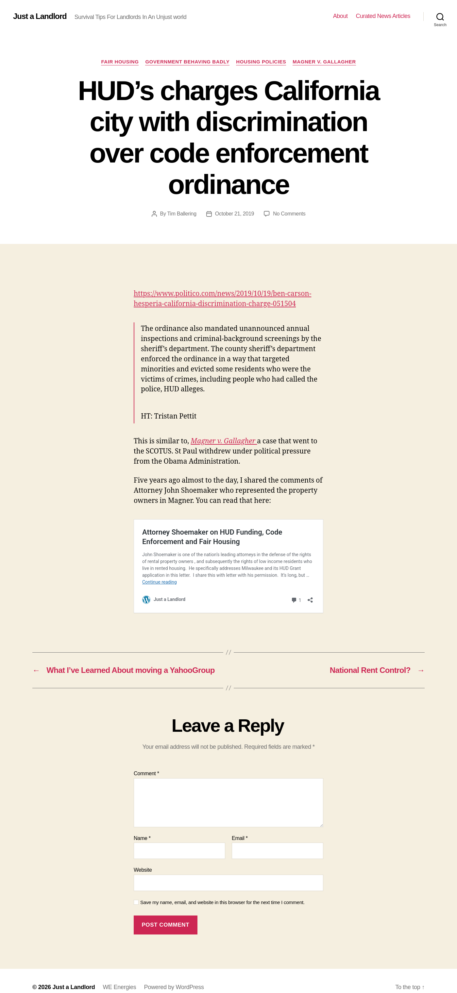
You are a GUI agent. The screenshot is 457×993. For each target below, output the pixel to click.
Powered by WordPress (174, 974)
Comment (146, 760)
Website (143, 857)
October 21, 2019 (234, 213)
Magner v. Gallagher (324, 61)
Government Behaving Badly (187, 61)
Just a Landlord (40, 16)
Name (142, 825)
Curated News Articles (383, 16)
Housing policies (261, 61)
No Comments (289, 213)
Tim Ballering (181, 213)
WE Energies (119, 974)
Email (240, 825)
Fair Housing (120, 61)
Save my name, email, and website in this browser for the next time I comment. (222, 889)
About (340, 16)
